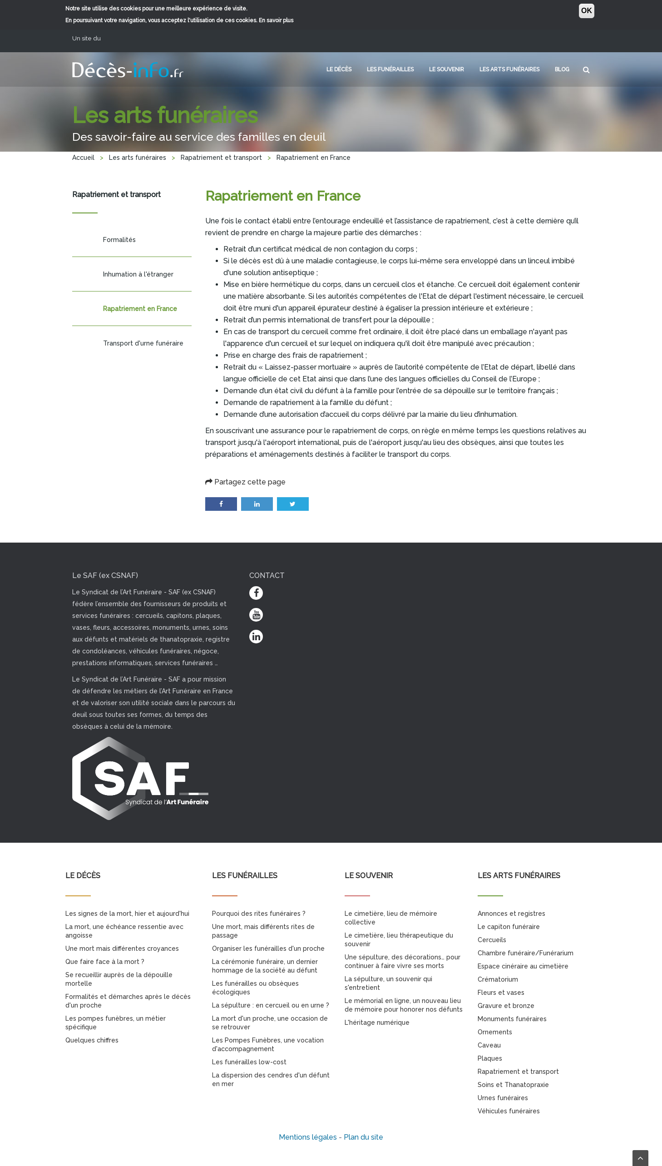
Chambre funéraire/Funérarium (525, 953)
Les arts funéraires (509, 69)
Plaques (490, 1058)
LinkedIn (257, 504)
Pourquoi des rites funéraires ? (259, 913)
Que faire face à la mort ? (104, 961)
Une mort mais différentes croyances (122, 948)
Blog (562, 69)
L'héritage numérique (377, 1022)
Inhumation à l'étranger (138, 274)
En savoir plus (276, 20)
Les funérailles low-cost (249, 1062)
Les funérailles (390, 69)
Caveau (489, 1045)
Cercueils (492, 940)
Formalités (119, 239)
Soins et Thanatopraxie (513, 1084)
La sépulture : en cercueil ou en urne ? (270, 1005)
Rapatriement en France (140, 308)
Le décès (338, 69)
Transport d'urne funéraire (143, 343)
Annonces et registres (511, 913)
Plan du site (363, 1137)
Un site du (90, 38)
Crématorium (498, 979)
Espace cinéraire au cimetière (523, 966)
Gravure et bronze (506, 1005)
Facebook (221, 504)
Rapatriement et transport (221, 157)
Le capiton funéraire (509, 926)
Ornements (495, 1032)
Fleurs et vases (501, 992)
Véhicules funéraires (509, 1111)
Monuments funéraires (512, 1019)
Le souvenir (446, 69)
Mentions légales (308, 1137)
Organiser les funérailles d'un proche (268, 948)
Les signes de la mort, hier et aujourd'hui (127, 913)
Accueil (83, 157)
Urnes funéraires (503, 1098)
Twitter (293, 504)
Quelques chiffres (92, 1040)
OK (586, 11)
